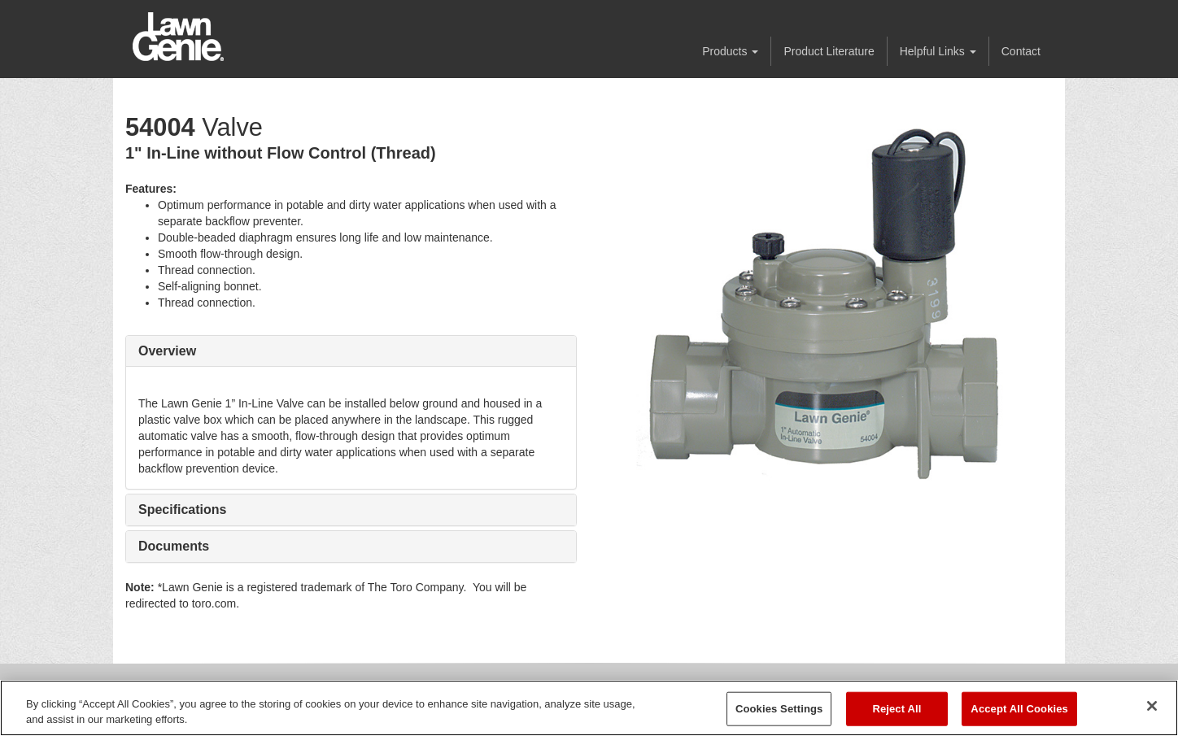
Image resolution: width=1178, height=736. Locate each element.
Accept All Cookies (1019, 709)
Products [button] (730, 51)
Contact (1021, 51)
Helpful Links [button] (938, 51)
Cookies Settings (779, 709)
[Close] (1152, 706)
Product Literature (828, 51)
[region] (589, 708)
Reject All (896, 709)
